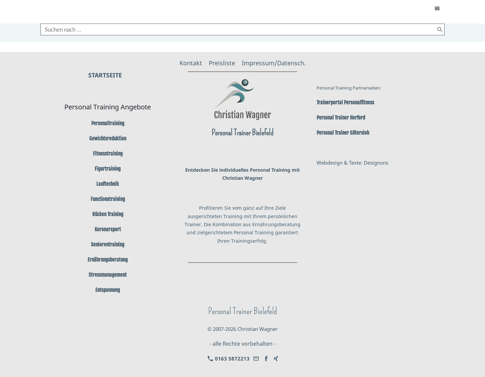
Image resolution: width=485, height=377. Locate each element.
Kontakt (191, 63)
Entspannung (107, 290)
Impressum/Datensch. (274, 63)
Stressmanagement (108, 275)
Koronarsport (108, 229)
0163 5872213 (228, 358)
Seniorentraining (107, 244)
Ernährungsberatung (108, 259)
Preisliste (222, 63)
